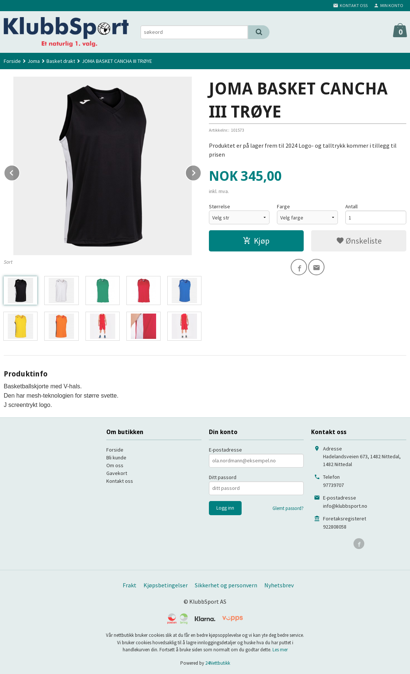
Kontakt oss (119, 481)
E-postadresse (225, 449)
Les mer (280, 649)
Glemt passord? (288, 508)
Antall (351, 206)
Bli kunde (116, 457)
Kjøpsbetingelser (165, 585)
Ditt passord (222, 477)
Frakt (129, 585)
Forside (12, 61)
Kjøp (256, 240)
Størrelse (219, 206)
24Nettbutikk (217, 663)
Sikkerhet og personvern (226, 585)
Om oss (114, 465)
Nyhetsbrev (279, 585)
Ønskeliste (359, 240)
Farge (283, 206)
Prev (19, 171)
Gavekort (116, 473)
